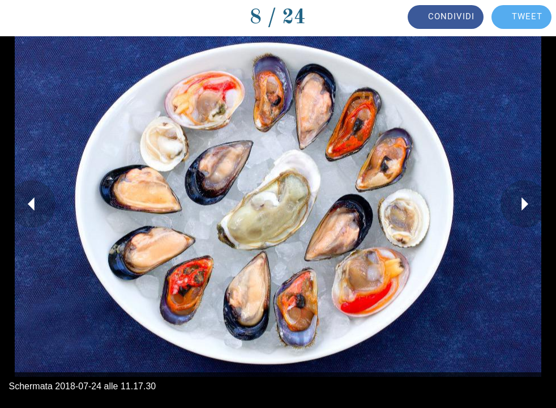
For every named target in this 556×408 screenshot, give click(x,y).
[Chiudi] (18, 18)
